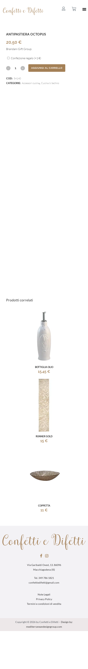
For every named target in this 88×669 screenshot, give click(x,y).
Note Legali (44, 594)
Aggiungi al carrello (46, 68)
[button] (84, 9)
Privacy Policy (44, 599)
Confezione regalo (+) (26, 58)
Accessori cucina (30, 83)
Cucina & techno (50, 83)
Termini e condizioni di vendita (44, 604)
